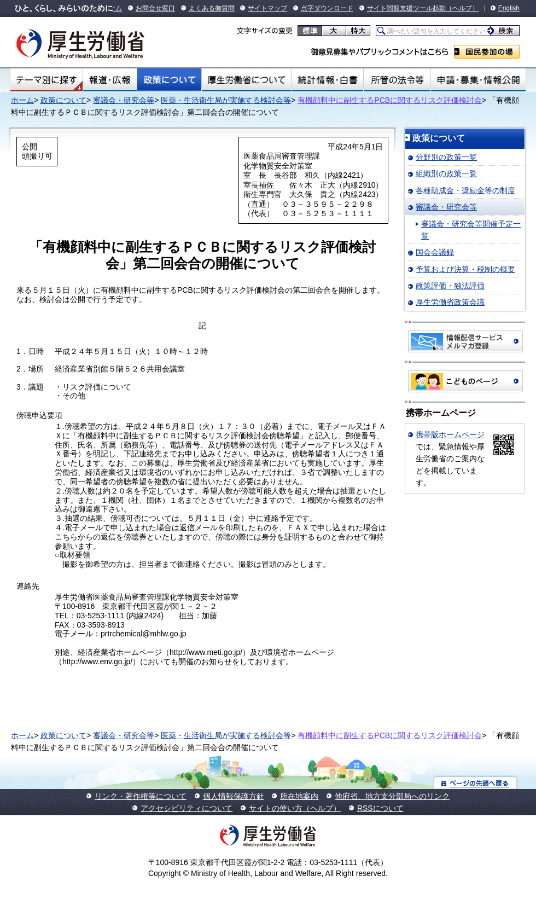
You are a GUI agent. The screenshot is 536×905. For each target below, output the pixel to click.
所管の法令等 (397, 79)
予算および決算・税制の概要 (465, 269)
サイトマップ (267, 8)
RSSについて (380, 808)
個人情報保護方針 (233, 796)
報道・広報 (110, 79)
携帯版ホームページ (450, 434)
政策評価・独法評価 (450, 285)
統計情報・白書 (327, 79)
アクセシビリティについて (186, 808)
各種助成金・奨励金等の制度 (465, 190)
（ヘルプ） (462, 8)
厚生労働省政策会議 (450, 302)
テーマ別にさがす (46, 80)
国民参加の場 (487, 52)
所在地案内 (299, 796)
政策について (169, 79)
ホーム (22, 100)
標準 (310, 31)
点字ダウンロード (327, 8)
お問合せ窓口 (155, 8)
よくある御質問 (212, 8)
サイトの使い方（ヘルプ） (295, 808)
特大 (358, 31)
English (509, 8)
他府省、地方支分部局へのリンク (392, 796)
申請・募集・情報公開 (478, 79)
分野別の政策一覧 (446, 157)
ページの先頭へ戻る (476, 782)
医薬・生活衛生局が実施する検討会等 (226, 100)
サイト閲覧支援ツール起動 (406, 8)
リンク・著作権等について (141, 796)
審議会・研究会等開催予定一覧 (471, 229)
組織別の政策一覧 (446, 173)
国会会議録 (435, 252)
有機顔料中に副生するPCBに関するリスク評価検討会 (390, 100)
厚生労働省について (247, 79)
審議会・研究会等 (123, 100)
